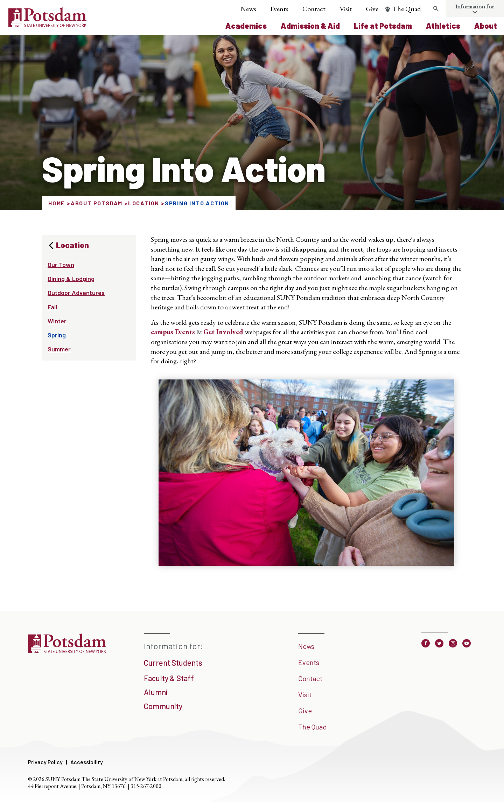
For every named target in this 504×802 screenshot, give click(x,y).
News (248, 8)
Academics (246, 25)
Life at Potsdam (383, 25)
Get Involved (223, 331)
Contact (314, 8)
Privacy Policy (45, 762)
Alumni (156, 692)
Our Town (61, 264)
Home (56, 203)
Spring (57, 335)
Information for (474, 6)
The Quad (406, 8)
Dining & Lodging (71, 278)
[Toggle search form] (435, 9)
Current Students (173, 662)
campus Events (173, 331)
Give (372, 8)
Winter (57, 321)
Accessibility (86, 762)
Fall (52, 307)
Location (143, 203)
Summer (59, 349)
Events (279, 8)
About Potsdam (96, 203)
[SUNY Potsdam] (67, 650)
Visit (346, 8)
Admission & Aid (310, 25)
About (485, 25)
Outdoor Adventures (76, 292)
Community (163, 706)
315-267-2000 (146, 786)
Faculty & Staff (169, 678)
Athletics (443, 25)
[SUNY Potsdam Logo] (47, 24)
